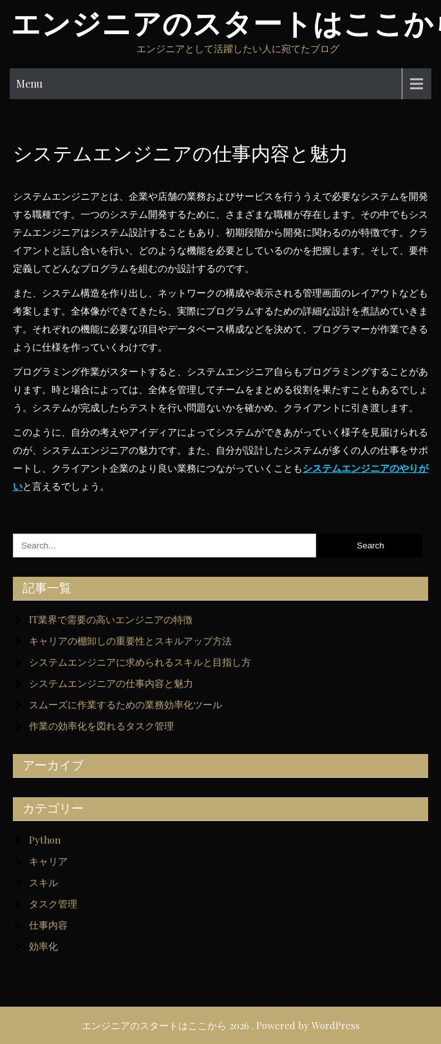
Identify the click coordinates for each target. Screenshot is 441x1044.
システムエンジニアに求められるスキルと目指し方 (140, 661)
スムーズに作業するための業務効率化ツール (125, 704)
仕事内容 (48, 924)
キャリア (48, 861)
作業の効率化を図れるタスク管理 (101, 725)
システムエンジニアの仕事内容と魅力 (111, 683)
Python (45, 839)
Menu (29, 83)
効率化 (43, 946)
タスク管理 (53, 903)
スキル (43, 882)
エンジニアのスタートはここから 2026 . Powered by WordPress (221, 1025)
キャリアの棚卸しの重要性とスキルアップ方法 (130, 640)
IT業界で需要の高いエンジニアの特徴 (110, 619)
